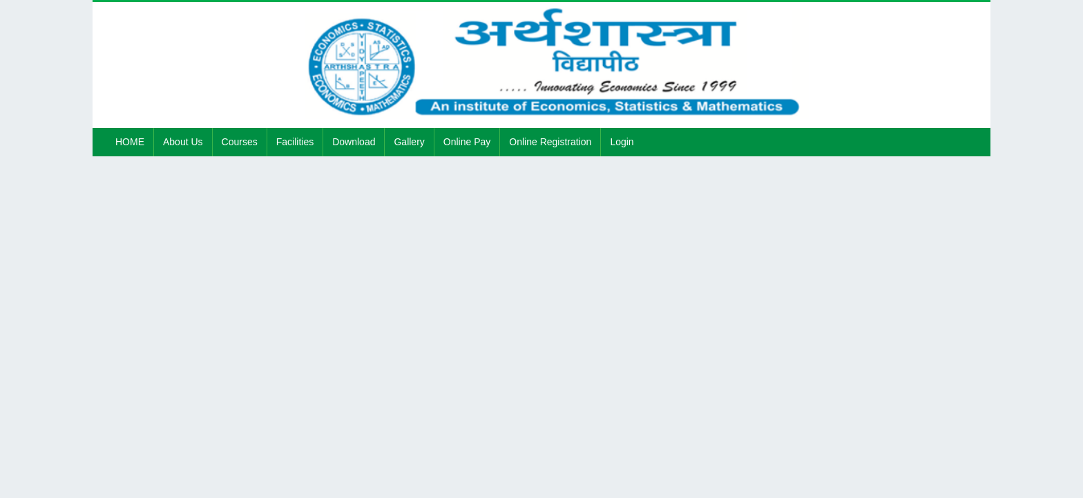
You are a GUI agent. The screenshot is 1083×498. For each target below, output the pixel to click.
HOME (129, 141)
